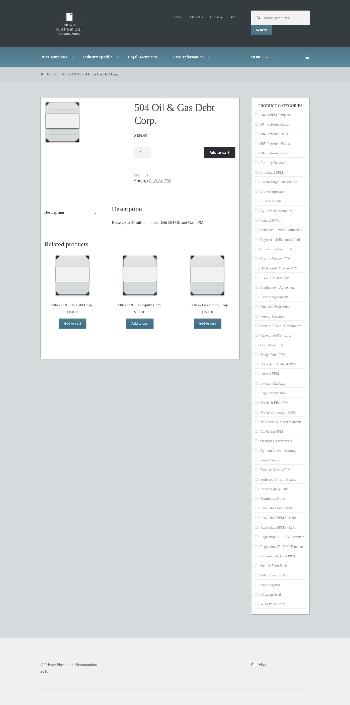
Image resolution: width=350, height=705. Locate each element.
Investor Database (273, 383)
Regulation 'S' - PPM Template (282, 547)
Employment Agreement (277, 287)
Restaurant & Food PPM (277, 556)
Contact (177, 17)
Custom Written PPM (275, 259)
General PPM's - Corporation (280, 326)
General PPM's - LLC (275, 335)
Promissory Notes (272, 498)
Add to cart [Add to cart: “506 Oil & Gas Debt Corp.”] (72, 323)
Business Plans (270, 201)
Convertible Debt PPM (276, 249)
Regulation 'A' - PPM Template (282, 537)
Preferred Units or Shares (278, 479)
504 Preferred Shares (275, 124)
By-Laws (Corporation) (276, 211)
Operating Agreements (276, 441)
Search (261, 30)
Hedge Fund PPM (272, 355)
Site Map (258, 665)
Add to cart (220, 152)
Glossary (216, 17)
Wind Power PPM (273, 604)
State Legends (270, 585)
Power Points (269, 460)
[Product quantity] (142, 152)
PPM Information (188, 57)
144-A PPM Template (275, 115)
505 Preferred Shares (275, 144)
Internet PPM (269, 374)
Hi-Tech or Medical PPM (278, 364)
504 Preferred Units (274, 134)
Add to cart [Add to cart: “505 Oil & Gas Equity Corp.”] (207, 323)
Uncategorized (270, 594)
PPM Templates (53, 57)
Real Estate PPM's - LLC (278, 527)
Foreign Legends (272, 316)
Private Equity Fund (274, 489)
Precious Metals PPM (275, 470)
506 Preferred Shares (275, 153)
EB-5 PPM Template (274, 278)
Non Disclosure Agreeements (280, 422)
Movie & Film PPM (274, 403)
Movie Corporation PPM (277, 412)
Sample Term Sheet (274, 566)
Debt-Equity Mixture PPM (279, 268)
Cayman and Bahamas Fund (280, 240)
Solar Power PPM (272, 575)
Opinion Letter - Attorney (278, 451)
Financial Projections (275, 307)
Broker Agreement (273, 191)
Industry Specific (97, 57)
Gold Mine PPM (272, 345)
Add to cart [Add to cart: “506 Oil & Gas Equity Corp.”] (139, 323)
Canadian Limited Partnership (281, 230)
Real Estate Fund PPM (276, 508)
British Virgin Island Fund (278, 182)
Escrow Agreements (274, 297)
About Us (196, 17)
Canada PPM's (270, 220)
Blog (232, 17)
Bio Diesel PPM (271, 172)
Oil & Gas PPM (68, 74)
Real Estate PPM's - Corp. (278, 518)
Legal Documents (143, 57)
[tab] (72, 212)
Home (49, 74)
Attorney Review (272, 163)
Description (54, 212)
